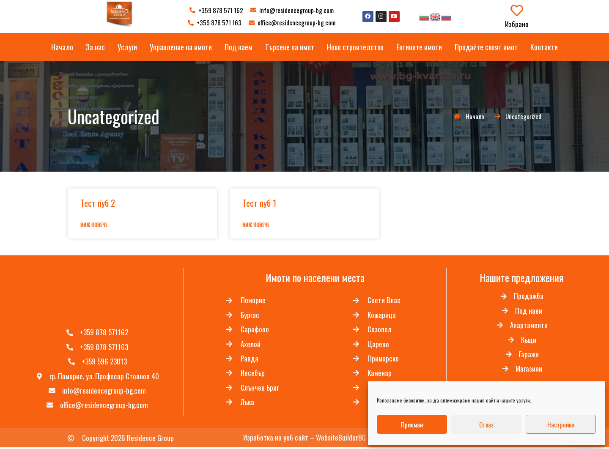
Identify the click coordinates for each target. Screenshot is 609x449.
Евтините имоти (419, 46)
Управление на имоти (181, 46)
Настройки (560, 424)
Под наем (238, 46)
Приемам (412, 424)
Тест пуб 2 (97, 202)
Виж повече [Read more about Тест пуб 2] (93, 224)
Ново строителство (355, 46)
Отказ (486, 424)
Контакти (544, 46)
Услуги (127, 46)
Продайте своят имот (486, 46)
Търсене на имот (289, 46)
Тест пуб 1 (259, 202)
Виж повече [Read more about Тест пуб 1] (255, 224)
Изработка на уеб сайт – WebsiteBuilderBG (304, 439)
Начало (62, 46)
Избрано (517, 24)
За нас (95, 46)
